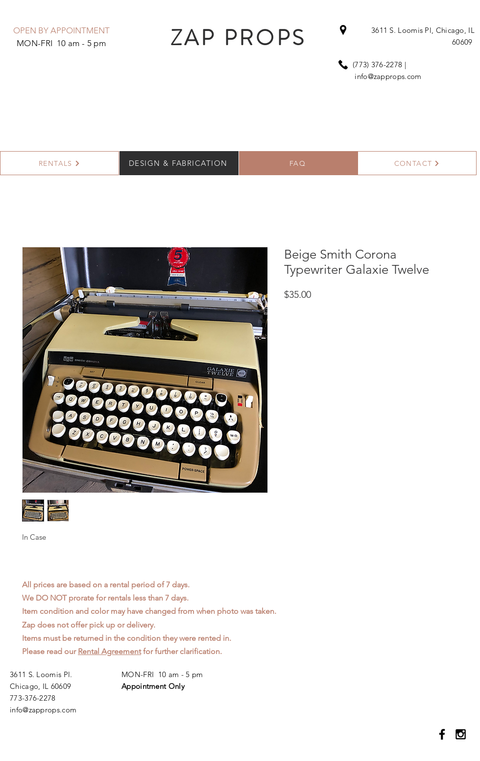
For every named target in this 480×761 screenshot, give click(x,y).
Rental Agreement (109, 651)
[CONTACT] (417, 163)
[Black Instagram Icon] (461, 734)
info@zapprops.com (388, 76)
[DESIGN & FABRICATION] (179, 163)
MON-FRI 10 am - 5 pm (162, 674)
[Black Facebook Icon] (442, 734)
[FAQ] (298, 163)
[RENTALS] (59, 163)
